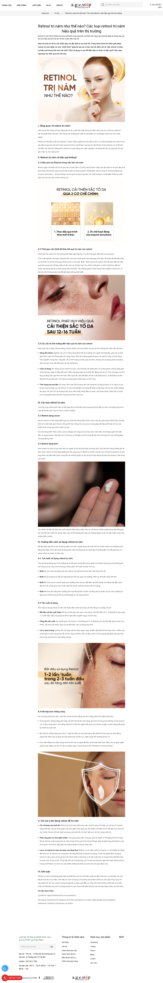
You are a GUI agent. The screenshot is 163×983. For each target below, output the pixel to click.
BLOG (48, 5)
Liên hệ (64, 946)
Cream (92, 959)
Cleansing (94, 942)
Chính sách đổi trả (68, 954)
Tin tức (57, 13)
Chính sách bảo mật (69, 951)
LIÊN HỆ (59, 5)
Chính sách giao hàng (70, 961)
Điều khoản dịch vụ (69, 958)
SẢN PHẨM (21, 5)
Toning (92, 946)
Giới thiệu (65, 942)
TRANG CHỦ (6, 5)
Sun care (93, 963)
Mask (92, 955)
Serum (92, 951)
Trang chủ (45, 13)
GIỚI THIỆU (36, 5)
